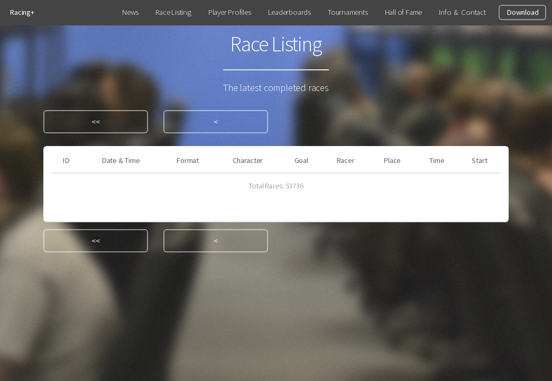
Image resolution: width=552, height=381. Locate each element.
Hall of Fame (403, 12)
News (130, 12)
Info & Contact (462, 12)
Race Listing (173, 12)
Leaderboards (289, 12)
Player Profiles (229, 12)
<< (95, 121)
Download (522, 12)
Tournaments (348, 12)
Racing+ (22, 12)
